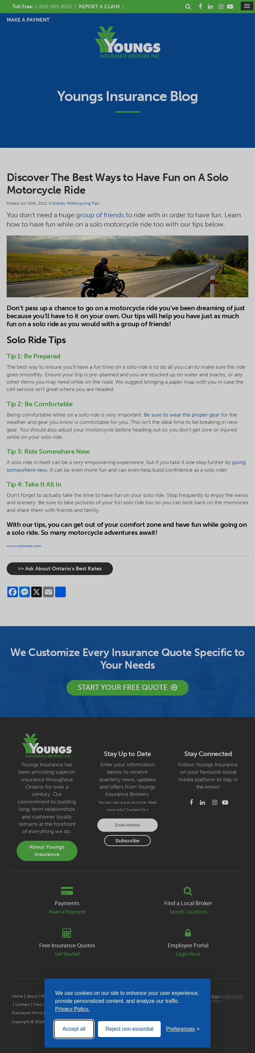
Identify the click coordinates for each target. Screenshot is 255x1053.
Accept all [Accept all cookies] (73, 1029)
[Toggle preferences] (183, 1029)
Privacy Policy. (72, 1009)
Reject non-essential (129, 1029)
